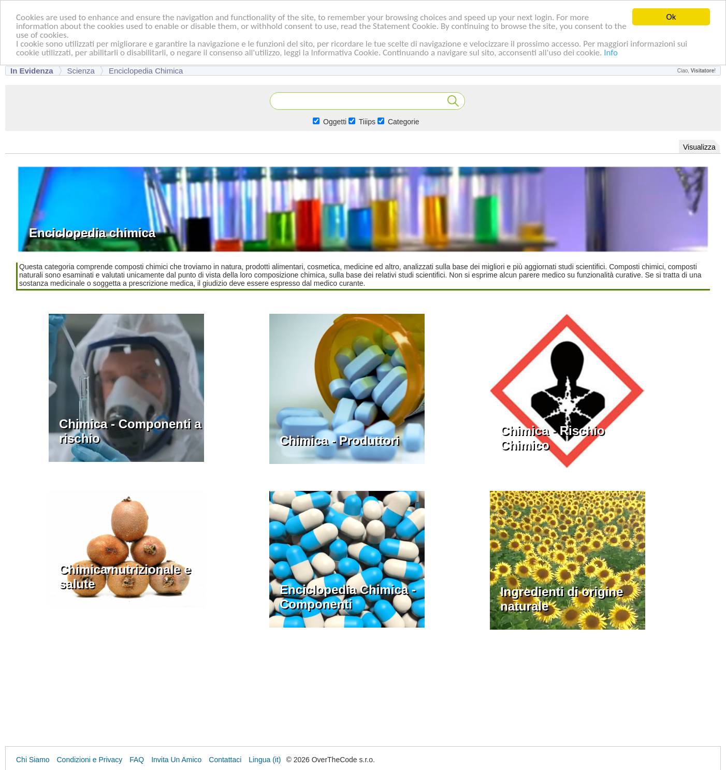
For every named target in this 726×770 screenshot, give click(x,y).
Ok (671, 16)
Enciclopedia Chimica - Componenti (348, 597)
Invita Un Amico (176, 760)
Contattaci (225, 760)
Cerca (453, 101)
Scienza (81, 70)
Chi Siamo (33, 760)
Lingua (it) (265, 760)
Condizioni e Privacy (89, 760)
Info (611, 52)
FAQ (136, 760)
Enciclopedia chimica (146, 70)
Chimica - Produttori (339, 440)
